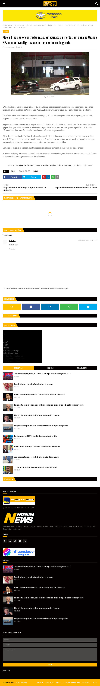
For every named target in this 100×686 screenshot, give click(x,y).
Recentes (50, 367)
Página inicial (7, 25)
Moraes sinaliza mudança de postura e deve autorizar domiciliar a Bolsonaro (39, 394)
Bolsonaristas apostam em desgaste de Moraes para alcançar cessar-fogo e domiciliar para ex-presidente (49, 404)
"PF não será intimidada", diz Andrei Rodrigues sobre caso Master (35, 467)
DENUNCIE (40, 682)
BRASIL (13, 171)
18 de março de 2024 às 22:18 (87, 240)
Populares (18, 367)
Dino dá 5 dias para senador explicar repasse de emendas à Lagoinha (37, 415)
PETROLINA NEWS (21, 682)
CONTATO (94, 682)
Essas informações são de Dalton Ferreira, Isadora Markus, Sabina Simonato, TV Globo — (50, 165)
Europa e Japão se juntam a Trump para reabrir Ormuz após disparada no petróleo (41, 425)
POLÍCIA (17, 25)
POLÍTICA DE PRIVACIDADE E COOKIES (68, 682)
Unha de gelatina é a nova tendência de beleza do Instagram (33, 384)
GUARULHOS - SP (24, 171)
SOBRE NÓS (85, 682)
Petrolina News (9, 47)
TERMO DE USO (49, 682)
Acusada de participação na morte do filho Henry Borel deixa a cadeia (36, 457)
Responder (12, 249)
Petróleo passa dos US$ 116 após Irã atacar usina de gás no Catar (35, 436)
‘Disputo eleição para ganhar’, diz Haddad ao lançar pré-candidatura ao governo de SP (42, 373)
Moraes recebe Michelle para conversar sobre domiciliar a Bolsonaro (37, 446)
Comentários (82, 367)
